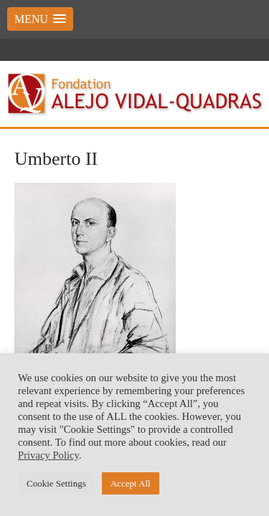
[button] (40, 19)
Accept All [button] (130, 483)
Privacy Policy (48, 455)
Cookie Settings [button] (56, 483)
